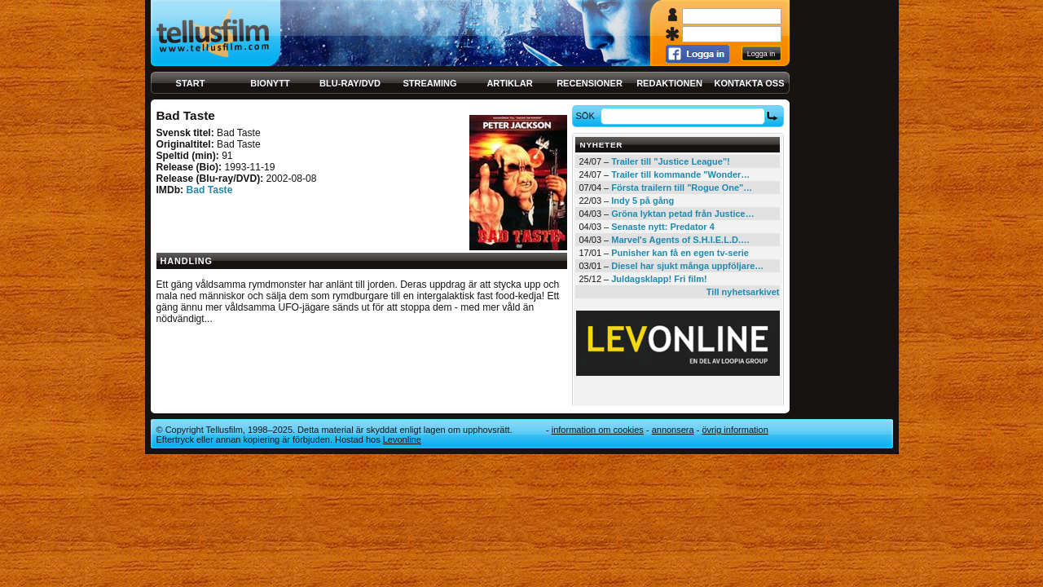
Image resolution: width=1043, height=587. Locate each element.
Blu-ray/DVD (350, 83)
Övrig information (735, 430)
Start (190, 83)
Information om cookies (598, 430)
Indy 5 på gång (642, 200)
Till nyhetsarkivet (743, 292)
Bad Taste (209, 190)
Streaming (430, 83)
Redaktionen (669, 83)
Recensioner (590, 83)
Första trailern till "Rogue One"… (681, 187)
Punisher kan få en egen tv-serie (680, 253)
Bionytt (269, 83)
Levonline (402, 439)
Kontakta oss (750, 83)
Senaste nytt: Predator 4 (663, 227)
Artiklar (509, 83)
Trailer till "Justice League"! (670, 161)
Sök (587, 116)
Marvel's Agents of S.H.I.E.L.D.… (680, 240)
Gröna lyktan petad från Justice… (682, 213)
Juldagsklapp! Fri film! (658, 279)
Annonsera (673, 430)
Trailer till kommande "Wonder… (680, 174)
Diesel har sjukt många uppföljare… (687, 266)
